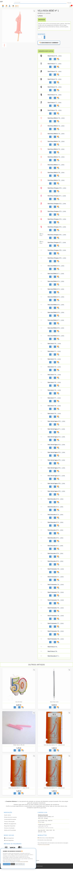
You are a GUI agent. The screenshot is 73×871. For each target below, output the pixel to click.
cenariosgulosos (9, 838)
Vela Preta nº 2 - (55, 71)
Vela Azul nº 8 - (54, 405)
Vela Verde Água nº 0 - (56, 421)
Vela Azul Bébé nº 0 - (56, 265)
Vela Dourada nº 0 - (56, 499)
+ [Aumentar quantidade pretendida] (19, 707)
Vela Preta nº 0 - (55, 56)
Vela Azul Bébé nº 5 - (56, 304)
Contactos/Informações (10, 819)
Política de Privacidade (10, 830)
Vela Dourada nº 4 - (55, 522)
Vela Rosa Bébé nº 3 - (56, 133)
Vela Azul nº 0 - (54, 343)
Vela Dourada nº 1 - (53, 656)
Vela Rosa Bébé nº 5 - (56, 149)
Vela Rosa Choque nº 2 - (57, 203)
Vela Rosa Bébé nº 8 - (56, 172)
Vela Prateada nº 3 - (56, 592)
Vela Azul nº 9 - (54, 413)
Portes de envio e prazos (10, 817)
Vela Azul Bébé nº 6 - (56, 312)
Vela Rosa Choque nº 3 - (57, 211)
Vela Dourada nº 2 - (55, 506)
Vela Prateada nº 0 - (56, 569)
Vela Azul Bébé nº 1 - (56, 273)
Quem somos (7, 815)
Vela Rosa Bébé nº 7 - (56, 164)
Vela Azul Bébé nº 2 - (56, 281)
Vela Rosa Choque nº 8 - (57, 250)
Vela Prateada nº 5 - (56, 608)
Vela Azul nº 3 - (54, 367)
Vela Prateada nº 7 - (56, 623)
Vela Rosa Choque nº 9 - (57, 258)
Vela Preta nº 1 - (54, 63)
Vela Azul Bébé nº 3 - (56, 289)
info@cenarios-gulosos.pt (44, 824)
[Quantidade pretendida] (52, 59)
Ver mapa (41, 822)
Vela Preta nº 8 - (53, 651)
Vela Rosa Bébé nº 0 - (56, 118)
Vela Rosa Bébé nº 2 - (56, 126)
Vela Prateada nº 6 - (56, 615)
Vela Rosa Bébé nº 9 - (56, 180)
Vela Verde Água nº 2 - (56, 437)
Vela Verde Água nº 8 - (56, 483)
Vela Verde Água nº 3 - (56, 444)
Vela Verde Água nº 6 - (56, 468)
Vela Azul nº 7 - (54, 398)
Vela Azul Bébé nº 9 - (56, 335)
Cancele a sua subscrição (45, 840)
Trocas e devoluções (9, 821)
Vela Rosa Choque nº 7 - (57, 242)
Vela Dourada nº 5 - (55, 530)
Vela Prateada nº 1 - (56, 576)
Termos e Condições (9, 828)
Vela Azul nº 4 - (54, 374)
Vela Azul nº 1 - (54, 351)
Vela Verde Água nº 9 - (56, 491)
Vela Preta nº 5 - (55, 94)
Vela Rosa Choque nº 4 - (57, 219)
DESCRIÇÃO (41, 19)
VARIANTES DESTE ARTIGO (45, 51)
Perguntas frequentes (9, 825)
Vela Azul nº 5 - (54, 382)
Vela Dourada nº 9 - (55, 561)
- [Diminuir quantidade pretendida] (50, 59)
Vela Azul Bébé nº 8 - (56, 328)
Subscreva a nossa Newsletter (46, 837)
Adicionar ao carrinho (48, 43)
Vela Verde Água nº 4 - (56, 452)
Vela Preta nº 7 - (54, 102)
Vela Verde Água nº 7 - (56, 475)
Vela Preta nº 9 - (55, 110)
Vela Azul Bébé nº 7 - (56, 320)
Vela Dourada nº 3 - (55, 514)
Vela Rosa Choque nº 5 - (57, 227)
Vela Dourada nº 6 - (55, 538)
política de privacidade (44, 844)
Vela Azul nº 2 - (54, 359)
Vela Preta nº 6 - (53, 646)
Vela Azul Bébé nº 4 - (56, 297)
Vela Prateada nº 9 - (56, 639)
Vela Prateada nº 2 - (56, 584)
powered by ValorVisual (36, 866)
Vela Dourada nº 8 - (55, 553)
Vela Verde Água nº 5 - (56, 460)
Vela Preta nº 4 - (55, 87)
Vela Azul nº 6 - (54, 390)
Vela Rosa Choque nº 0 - (57, 188)
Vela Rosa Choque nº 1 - (57, 196)
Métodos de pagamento (10, 823)
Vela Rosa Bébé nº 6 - (56, 157)
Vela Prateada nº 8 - (56, 631)
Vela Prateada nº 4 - (56, 600)
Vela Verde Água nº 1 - (56, 429)
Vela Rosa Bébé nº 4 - (56, 141)
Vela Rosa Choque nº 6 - (57, 234)
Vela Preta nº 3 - (55, 79)
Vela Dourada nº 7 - (55, 545)
